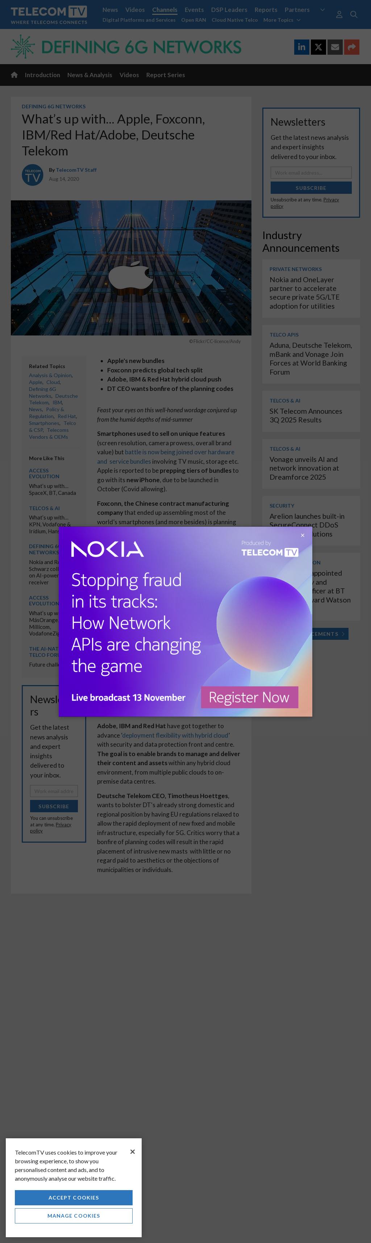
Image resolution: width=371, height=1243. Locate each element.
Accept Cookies (74, 1197)
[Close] (133, 1152)
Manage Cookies (73, 1216)
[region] (74, 1187)
